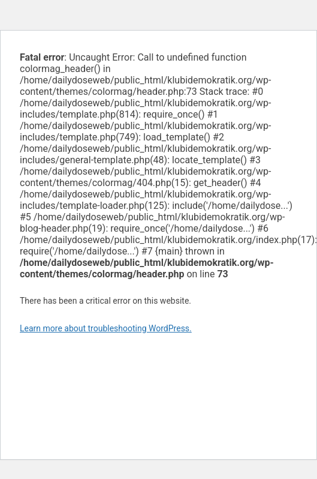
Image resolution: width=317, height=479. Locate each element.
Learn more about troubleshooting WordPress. (106, 328)
